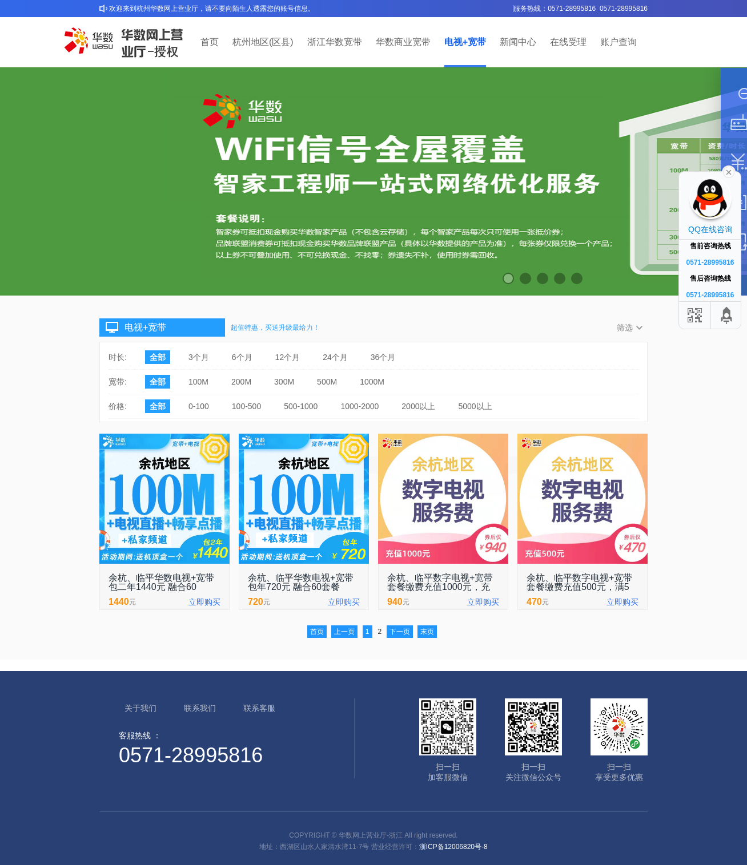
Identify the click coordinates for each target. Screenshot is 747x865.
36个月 (383, 357)
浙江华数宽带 (334, 42)
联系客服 (259, 708)
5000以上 (475, 406)
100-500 (246, 406)
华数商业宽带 (403, 42)
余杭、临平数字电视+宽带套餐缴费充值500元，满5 (579, 582)
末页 (427, 632)
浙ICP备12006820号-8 (453, 847)
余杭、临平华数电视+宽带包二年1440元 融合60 (161, 582)
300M (284, 381)
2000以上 (418, 406)
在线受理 (568, 42)
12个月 (287, 357)
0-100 (198, 406)
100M (198, 381)
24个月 (335, 357)
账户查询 (618, 42)
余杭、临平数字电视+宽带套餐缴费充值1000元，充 (440, 582)
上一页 (344, 632)
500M (327, 381)
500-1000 (301, 406)
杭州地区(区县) (263, 42)
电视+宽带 (465, 42)
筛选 (625, 327)
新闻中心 (518, 42)
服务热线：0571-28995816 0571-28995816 (580, 9)
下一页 (399, 632)
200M (241, 381)
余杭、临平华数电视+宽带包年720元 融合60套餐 (301, 582)
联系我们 (200, 708)
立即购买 (204, 602)
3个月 (198, 357)
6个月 (242, 357)
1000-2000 (359, 406)
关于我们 (140, 708)
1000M (372, 381)
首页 (209, 42)
